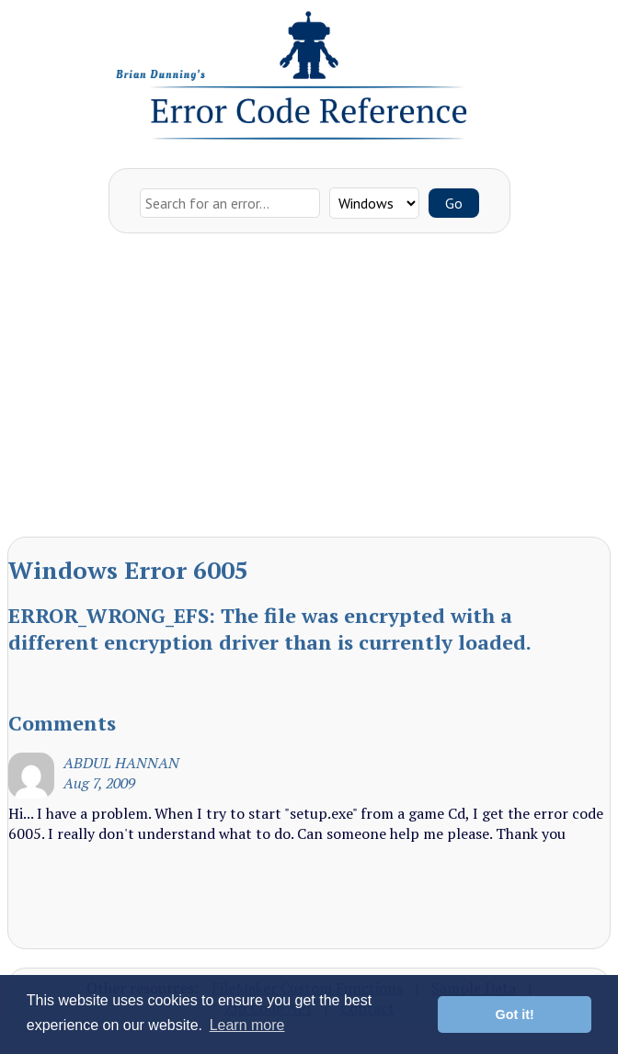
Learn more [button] (247, 1025)
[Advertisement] (309, 389)
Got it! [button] (515, 1014)
